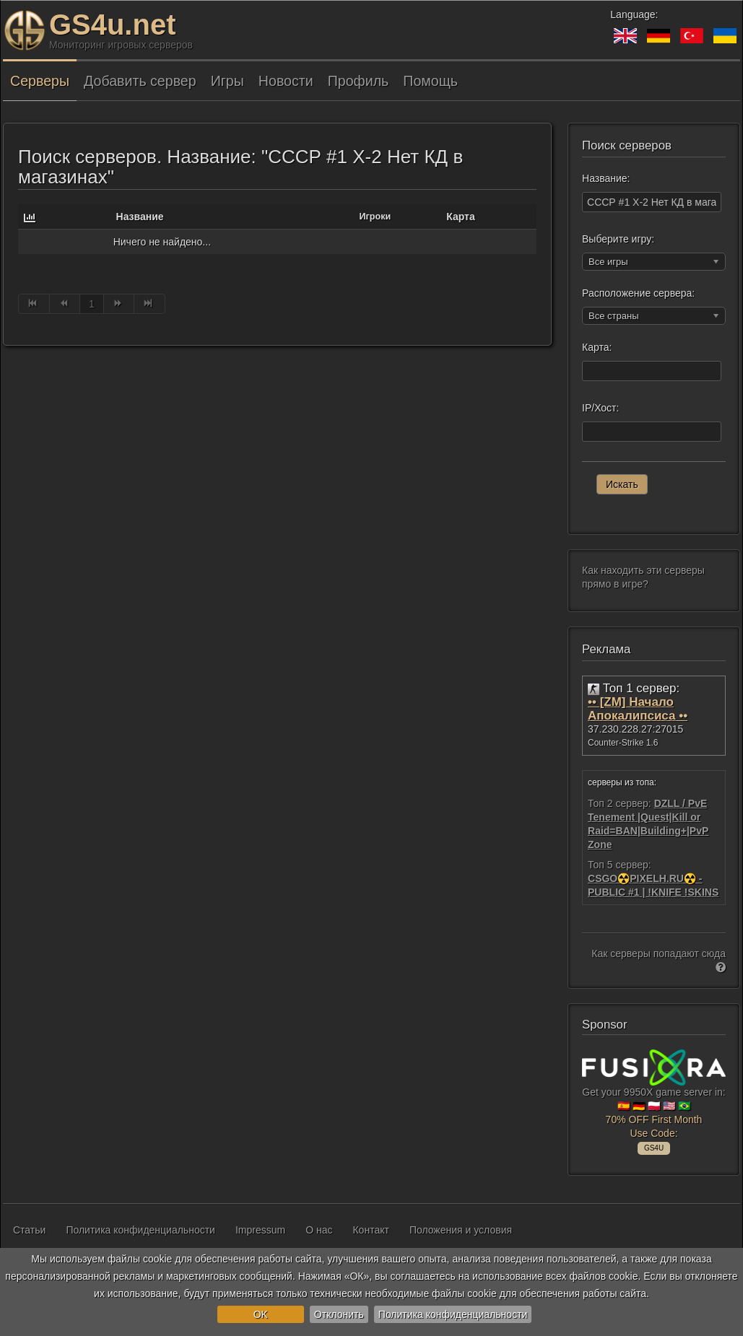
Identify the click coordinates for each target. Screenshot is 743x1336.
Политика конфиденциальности (453, 1314)
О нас (318, 1230)
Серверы (39, 81)
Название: (606, 178)
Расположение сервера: (638, 293)
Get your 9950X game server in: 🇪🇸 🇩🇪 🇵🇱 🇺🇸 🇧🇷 (654, 1100)
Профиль (358, 81)
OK (260, 1314)
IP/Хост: (600, 408)
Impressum (260, 1230)
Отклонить (339, 1314)
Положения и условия (460, 1230)
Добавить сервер (140, 81)
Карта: (597, 347)
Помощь (430, 81)
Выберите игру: (618, 239)
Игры (227, 81)
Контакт (370, 1230)
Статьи (29, 1230)
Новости (285, 81)
